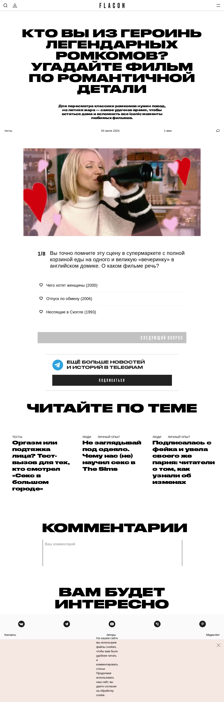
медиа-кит (213, 634)
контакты (10, 634)
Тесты (8, 130)
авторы (111, 634)
